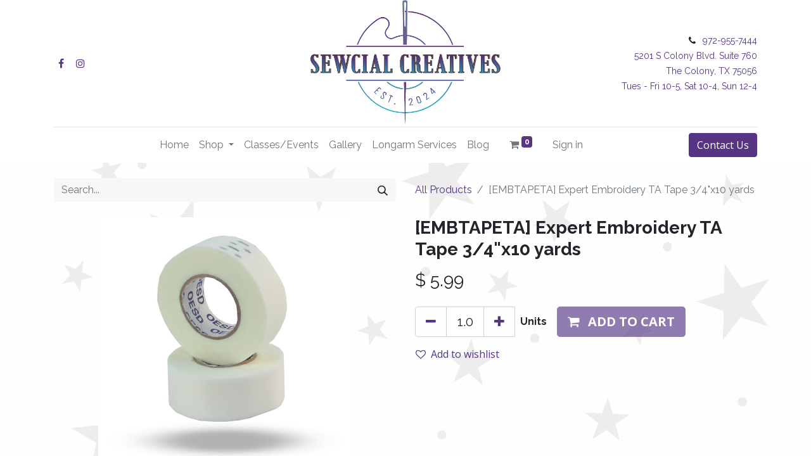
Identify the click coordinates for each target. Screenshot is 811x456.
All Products (443, 190)
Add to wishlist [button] (457, 354)
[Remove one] (431, 322)
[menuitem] (174, 145)
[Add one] (499, 322)
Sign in (567, 145)
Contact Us (723, 145)
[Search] (382, 190)
